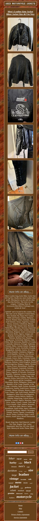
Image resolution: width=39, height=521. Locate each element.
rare (30, 459)
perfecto (28, 487)
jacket (14, 486)
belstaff (28, 491)
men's (22, 466)
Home (20, 505)
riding (31, 493)
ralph (20, 463)
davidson (12, 470)
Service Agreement (20, 517)
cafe (29, 479)
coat (28, 467)
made (22, 488)
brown (13, 467)
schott (13, 490)
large (14, 475)
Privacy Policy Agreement (20, 514)
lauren (26, 493)
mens (18, 482)
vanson (25, 459)
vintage (14, 478)
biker (12, 458)
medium (21, 490)
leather (24, 474)
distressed (19, 493)
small (31, 483)
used (25, 471)
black (27, 462)
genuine (11, 493)
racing (20, 471)
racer (19, 458)
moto (25, 483)
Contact (20, 511)
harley (13, 462)
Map (20, 508)
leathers (12, 498)
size (30, 470)
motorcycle (24, 497)
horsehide (23, 479)
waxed (11, 483)
